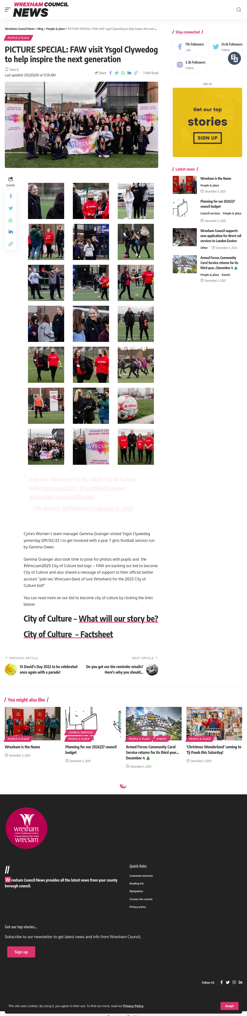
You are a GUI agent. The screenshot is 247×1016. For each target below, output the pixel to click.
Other (204, 248)
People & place (18, 37)
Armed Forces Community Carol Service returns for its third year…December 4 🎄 (219, 263)
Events (226, 275)
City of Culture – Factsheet (68, 634)
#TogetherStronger (102, 487)
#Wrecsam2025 (56, 487)
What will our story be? (118, 618)
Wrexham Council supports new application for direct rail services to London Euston (220, 236)
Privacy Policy (133, 1006)
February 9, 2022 (113, 508)
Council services (210, 213)
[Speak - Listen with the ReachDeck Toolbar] (234, 58)
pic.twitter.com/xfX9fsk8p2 (62, 496)
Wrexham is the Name (215, 178)
